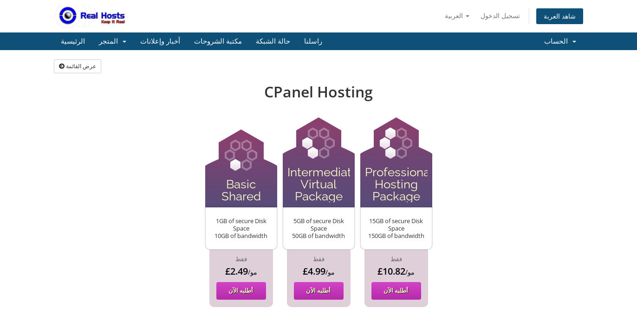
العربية (457, 15)
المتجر (112, 41)
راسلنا (313, 41)
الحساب (560, 41)
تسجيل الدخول (500, 15)
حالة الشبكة (273, 41)
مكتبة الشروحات (218, 41)
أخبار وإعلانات (160, 41)
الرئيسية (73, 41)
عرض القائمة (77, 66)
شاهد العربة (560, 16)
